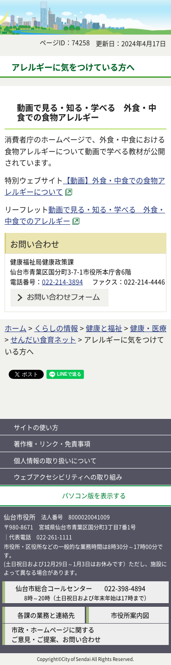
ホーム (15, 327)
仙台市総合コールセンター (54, 588)
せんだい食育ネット (43, 339)
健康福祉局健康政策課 (42, 261)
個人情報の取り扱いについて (55, 460)
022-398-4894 (124, 588)
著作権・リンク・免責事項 (52, 443)
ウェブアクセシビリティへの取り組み (68, 476)
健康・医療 (148, 327)
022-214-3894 (62, 281)
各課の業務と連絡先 (46, 615)
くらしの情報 (56, 327)
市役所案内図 (130, 615)
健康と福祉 (104, 327)
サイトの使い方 (36, 427)
